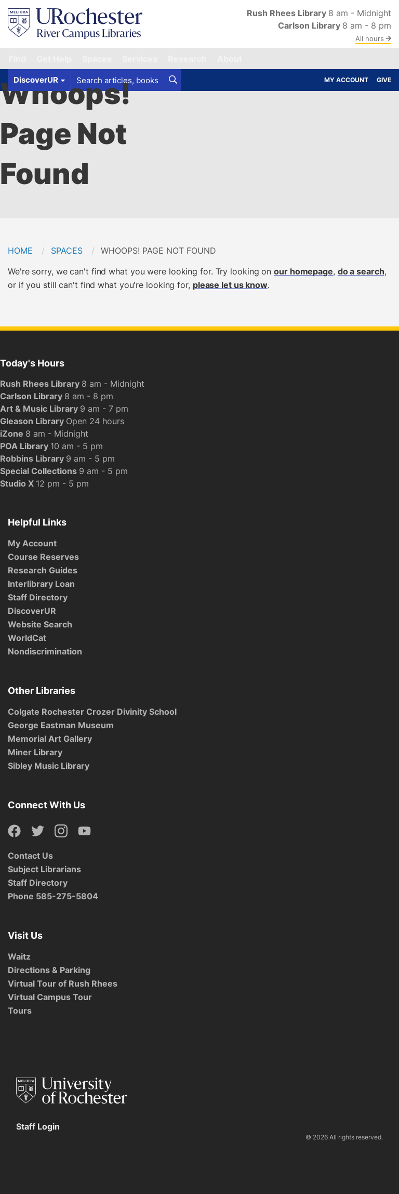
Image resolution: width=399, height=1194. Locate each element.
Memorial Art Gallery (50, 738)
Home (20, 250)
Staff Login (38, 1126)
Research (187, 58)
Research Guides (42, 570)
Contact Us (30, 855)
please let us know (230, 285)
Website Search (40, 624)
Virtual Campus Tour (50, 997)
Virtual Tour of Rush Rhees (62, 983)
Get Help (54, 58)
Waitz (19, 956)
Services (139, 58)
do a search (361, 271)
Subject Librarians (44, 869)
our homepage (303, 271)
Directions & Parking (49, 970)
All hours (373, 38)
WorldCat (27, 638)
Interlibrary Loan (41, 583)
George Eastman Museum (61, 725)
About (229, 58)
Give (384, 79)
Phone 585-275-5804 (53, 896)
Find (17, 58)
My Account (346, 79)
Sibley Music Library (48, 765)
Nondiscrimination (45, 651)
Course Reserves (43, 556)
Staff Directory (38, 597)
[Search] (173, 80)
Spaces (97, 58)
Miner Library (35, 752)
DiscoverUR (32, 610)
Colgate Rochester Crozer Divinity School (92, 711)
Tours (20, 1010)
